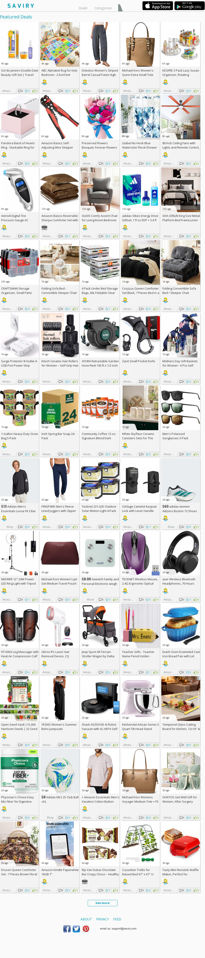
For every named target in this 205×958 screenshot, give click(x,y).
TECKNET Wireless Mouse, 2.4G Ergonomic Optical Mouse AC (140, 583)
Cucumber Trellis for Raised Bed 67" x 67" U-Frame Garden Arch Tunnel (140, 874)
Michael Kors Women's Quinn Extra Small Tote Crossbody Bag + (138, 74)
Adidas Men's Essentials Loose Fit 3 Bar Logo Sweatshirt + (18, 510)
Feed (117, 919)
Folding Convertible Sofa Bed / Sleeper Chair (179, 290)
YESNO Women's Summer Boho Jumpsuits (59, 726)
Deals (83, 7)
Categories (103, 7)
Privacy (102, 919)
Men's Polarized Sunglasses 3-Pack (175, 436)
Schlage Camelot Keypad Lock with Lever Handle (139, 508)
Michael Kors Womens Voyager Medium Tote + (140, 799)
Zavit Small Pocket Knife (138, 361)
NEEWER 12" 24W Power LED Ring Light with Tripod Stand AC (18, 583)
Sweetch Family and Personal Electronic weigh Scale (100, 583)
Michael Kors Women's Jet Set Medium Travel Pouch (59, 581)
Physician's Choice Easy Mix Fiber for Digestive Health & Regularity (17, 801)
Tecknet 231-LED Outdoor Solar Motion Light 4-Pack (99, 508)
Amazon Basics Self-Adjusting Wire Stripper (57, 145)
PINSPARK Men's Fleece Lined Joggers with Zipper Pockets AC (58, 510)
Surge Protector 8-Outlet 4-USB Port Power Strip (19, 363)
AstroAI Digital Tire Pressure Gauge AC (14, 218)
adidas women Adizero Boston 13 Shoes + (179, 510)
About (86, 919)
